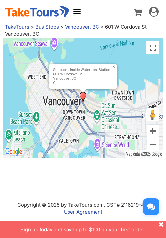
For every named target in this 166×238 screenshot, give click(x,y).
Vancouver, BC (82, 27)
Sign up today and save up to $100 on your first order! (93, 227)
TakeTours (17, 27)
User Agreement (83, 212)
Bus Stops (47, 27)
